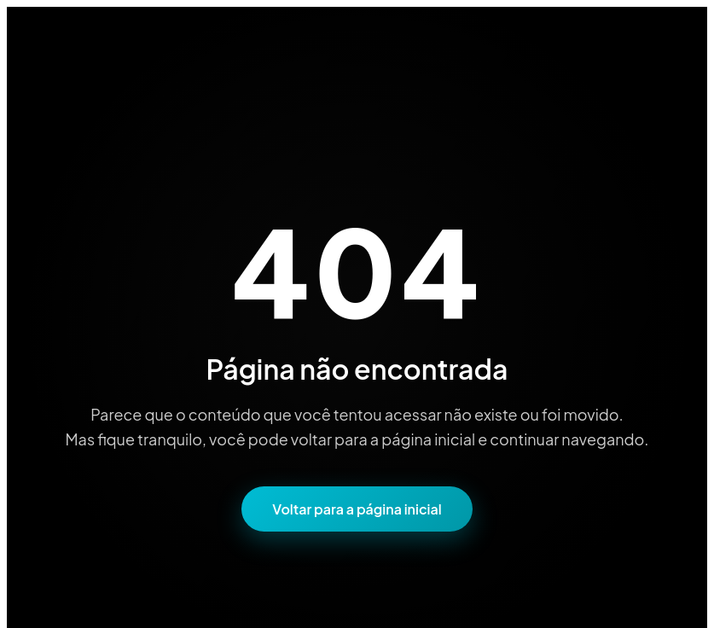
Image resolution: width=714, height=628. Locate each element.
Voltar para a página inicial (356, 509)
